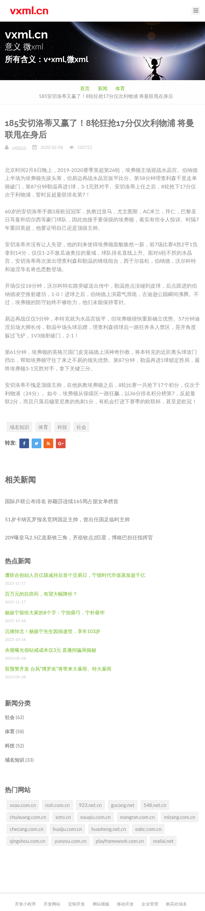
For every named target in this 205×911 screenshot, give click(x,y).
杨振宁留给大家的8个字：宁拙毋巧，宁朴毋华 (55, 612)
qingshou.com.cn (27, 841)
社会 (81, 427)
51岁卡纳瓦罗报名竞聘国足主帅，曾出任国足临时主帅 (67, 519)
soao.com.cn (23, 805)
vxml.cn (19, 147)
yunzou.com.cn (70, 841)
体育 (120, 88)
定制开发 (76, 903)
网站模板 (101, 903)
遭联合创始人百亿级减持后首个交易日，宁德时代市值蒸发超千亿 (75, 575)
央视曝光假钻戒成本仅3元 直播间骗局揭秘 (50, 650)
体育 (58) (14, 731)
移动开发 (125, 903)
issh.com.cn (57, 805)
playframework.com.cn (120, 841)
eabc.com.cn (148, 829)
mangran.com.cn (137, 817)
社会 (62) (14, 717)
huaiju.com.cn (67, 829)
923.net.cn (90, 805)
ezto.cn (63, 817)
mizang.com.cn (179, 817)
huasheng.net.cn (108, 829)
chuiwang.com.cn (28, 817)
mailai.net (163, 841)
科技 (62, 427)
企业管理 (149, 903)
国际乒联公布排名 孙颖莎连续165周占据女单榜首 (61, 501)
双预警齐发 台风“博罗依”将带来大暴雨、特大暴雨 (58, 669)
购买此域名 (176, 903)
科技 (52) (14, 745)
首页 (85, 88)
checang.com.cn (27, 829)
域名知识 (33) (19, 760)
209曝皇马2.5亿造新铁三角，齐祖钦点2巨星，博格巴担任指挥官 (79, 537)
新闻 (103, 88)
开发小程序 (25, 903)
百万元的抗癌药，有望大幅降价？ (41, 594)
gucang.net (122, 805)
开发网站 (52, 903)
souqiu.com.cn (95, 817)
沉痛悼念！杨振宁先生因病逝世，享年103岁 (52, 631)
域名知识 (19, 427)
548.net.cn (155, 805)
